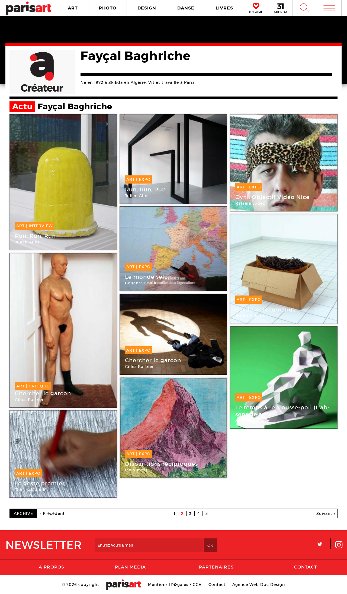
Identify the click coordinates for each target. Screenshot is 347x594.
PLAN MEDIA (130, 567)
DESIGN (146, 8)
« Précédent (52, 513)
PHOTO (107, 8)
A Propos (51, 567)
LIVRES (224, 8)
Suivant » (326, 513)
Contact (305, 567)
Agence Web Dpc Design (258, 584)
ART (73, 8)
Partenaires (216, 567)
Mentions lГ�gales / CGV (174, 584)
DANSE (185, 8)
